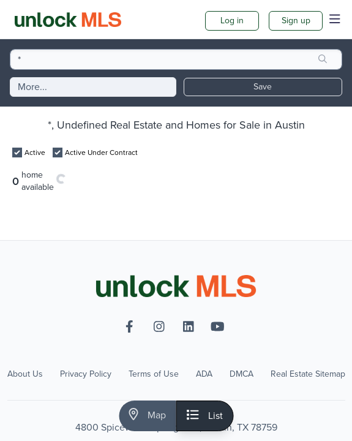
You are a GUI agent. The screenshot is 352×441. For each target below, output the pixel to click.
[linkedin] (188, 326)
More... (32, 87)
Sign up (296, 20)
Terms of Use (154, 374)
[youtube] (218, 326)
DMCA (241, 374)
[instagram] (159, 326)
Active (34, 152)
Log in (232, 20)
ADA (204, 374)
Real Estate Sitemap (308, 374)
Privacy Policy (85, 374)
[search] (322, 59)
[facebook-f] (130, 326)
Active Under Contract (101, 152)
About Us (25, 374)
